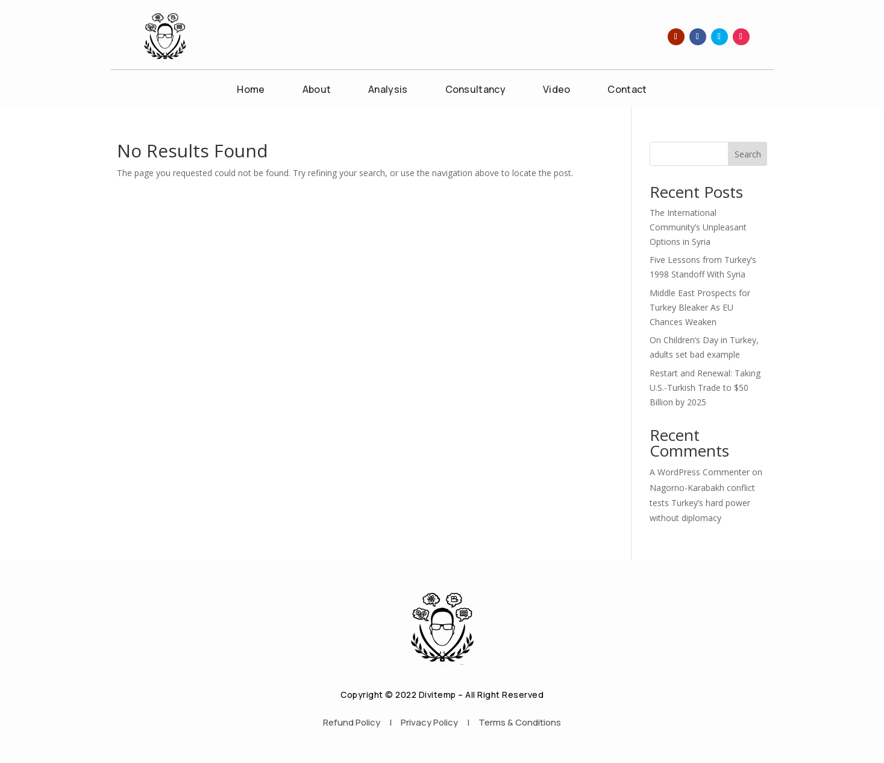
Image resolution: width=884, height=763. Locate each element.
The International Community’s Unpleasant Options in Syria (698, 227)
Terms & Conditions (519, 722)
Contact (627, 90)
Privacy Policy (429, 722)
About (317, 90)
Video (557, 90)
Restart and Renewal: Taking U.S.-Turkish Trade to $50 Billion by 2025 (705, 387)
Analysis (387, 90)
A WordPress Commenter (700, 472)
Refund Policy (351, 722)
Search (748, 154)
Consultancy (475, 90)
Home (251, 90)
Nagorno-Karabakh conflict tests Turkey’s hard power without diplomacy (702, 503)
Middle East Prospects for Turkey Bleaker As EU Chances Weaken (700, 307)
